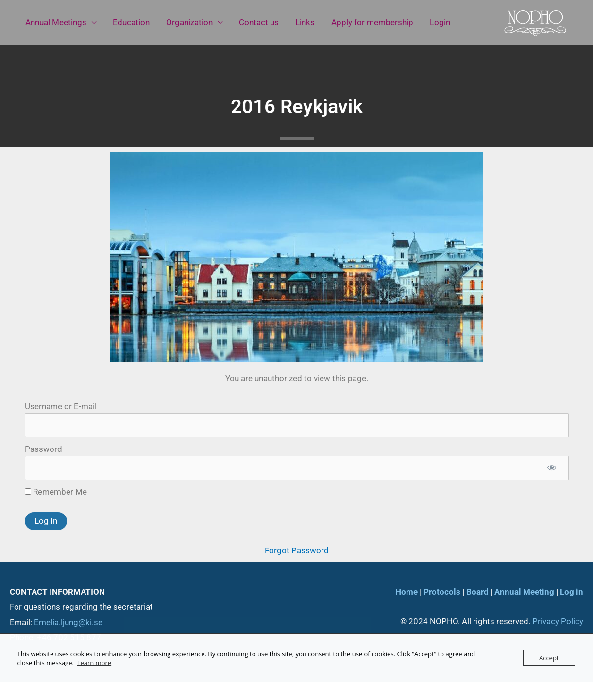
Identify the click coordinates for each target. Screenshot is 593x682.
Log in (571, 592)
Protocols (442, 592)
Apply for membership (372, 22)
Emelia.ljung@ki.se (68, 622)
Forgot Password (297, 550)
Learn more (94, 662)
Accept (549, 657)
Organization (189, 22)
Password (43, 449)
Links (305, 22)
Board (477, 592)
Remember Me (56, 492)
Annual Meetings (55, 22)
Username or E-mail (61, 406)
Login (440, 22)
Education (131, 22)
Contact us (259, 22)
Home (406, 592)
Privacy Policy (557, 621)
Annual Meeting (524, 592)
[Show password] (552, 468)
